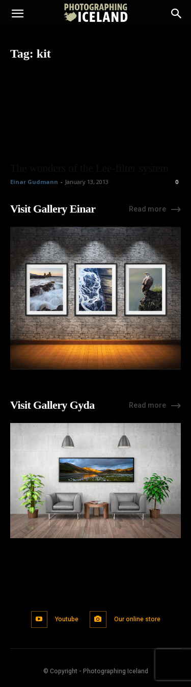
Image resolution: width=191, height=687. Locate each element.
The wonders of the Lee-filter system (89, 168)
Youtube (66, 619)
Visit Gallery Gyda (52, 405)
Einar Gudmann (34, 182)
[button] (17, 14)
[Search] (176, 14)
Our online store (137, 619)
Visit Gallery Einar (52, 208)
